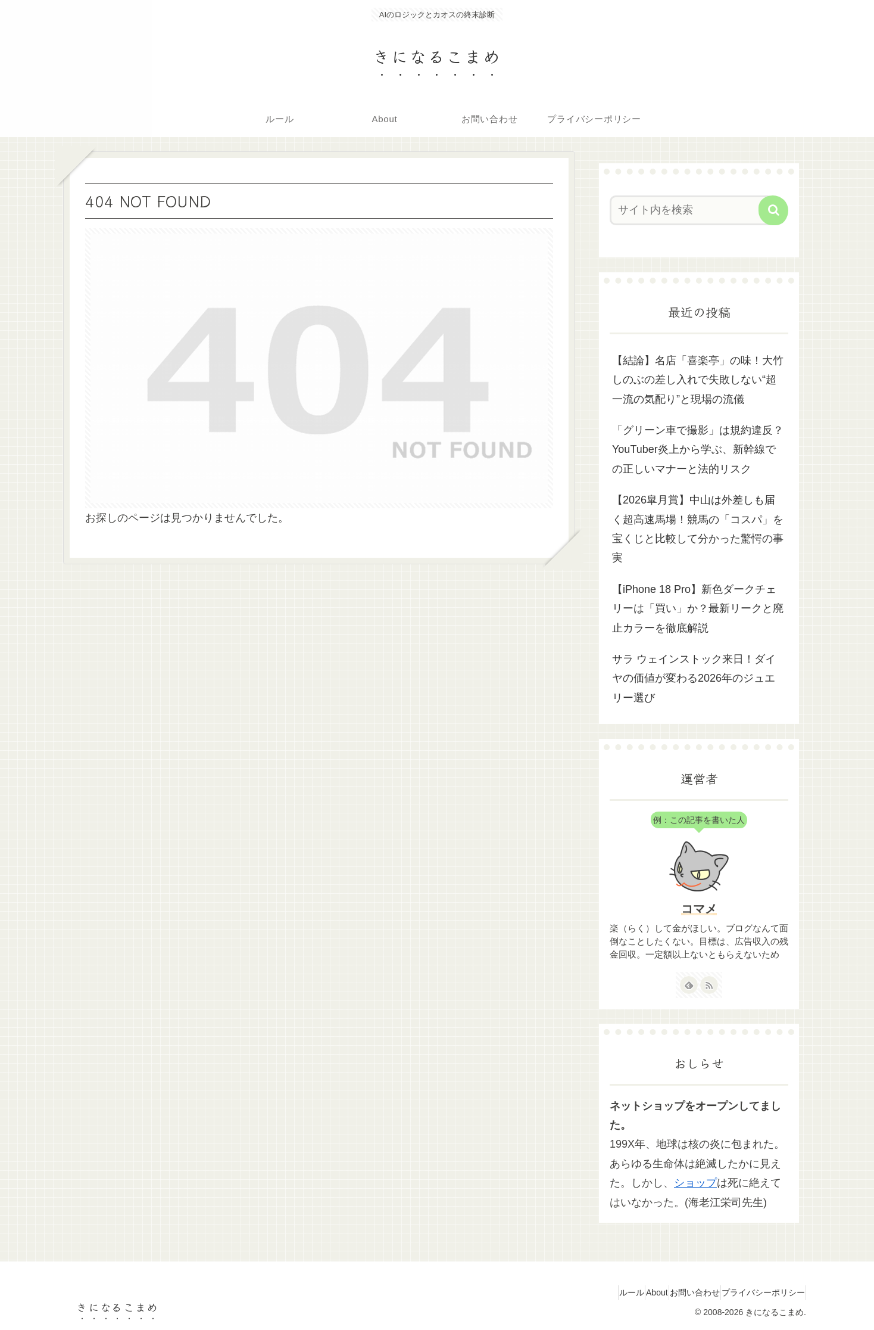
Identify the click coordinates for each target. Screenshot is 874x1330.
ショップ (695, 1183)
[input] (692, 210)
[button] (773, 210)
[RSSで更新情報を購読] (709, 985)
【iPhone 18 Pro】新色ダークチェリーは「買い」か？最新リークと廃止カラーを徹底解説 (698, 608)
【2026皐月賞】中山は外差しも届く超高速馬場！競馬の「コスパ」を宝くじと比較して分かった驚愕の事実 (698, 529)
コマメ (699, 908)
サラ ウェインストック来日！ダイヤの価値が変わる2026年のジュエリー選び (694, 678)
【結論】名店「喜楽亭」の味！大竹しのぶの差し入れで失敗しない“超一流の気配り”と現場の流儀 (698, 380)
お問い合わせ (679, 1292)
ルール (594, 1292)
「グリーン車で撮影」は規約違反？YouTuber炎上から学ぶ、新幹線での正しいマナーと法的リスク (698, 449)
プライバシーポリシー (758, 1292)
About (630, 1292)
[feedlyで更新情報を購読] (689, 985)
